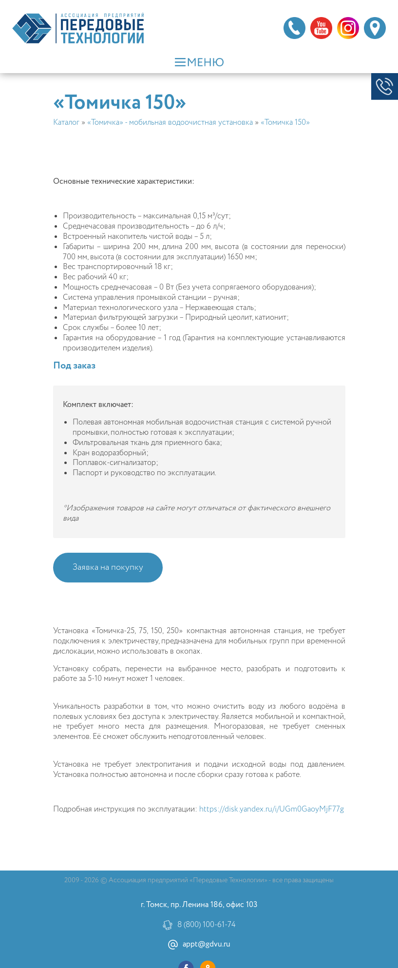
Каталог (66, 122)
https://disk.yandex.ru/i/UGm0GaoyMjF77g (271, 809)
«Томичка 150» (285, 122)
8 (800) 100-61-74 (206, 925)
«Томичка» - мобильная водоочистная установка (170, 122)
